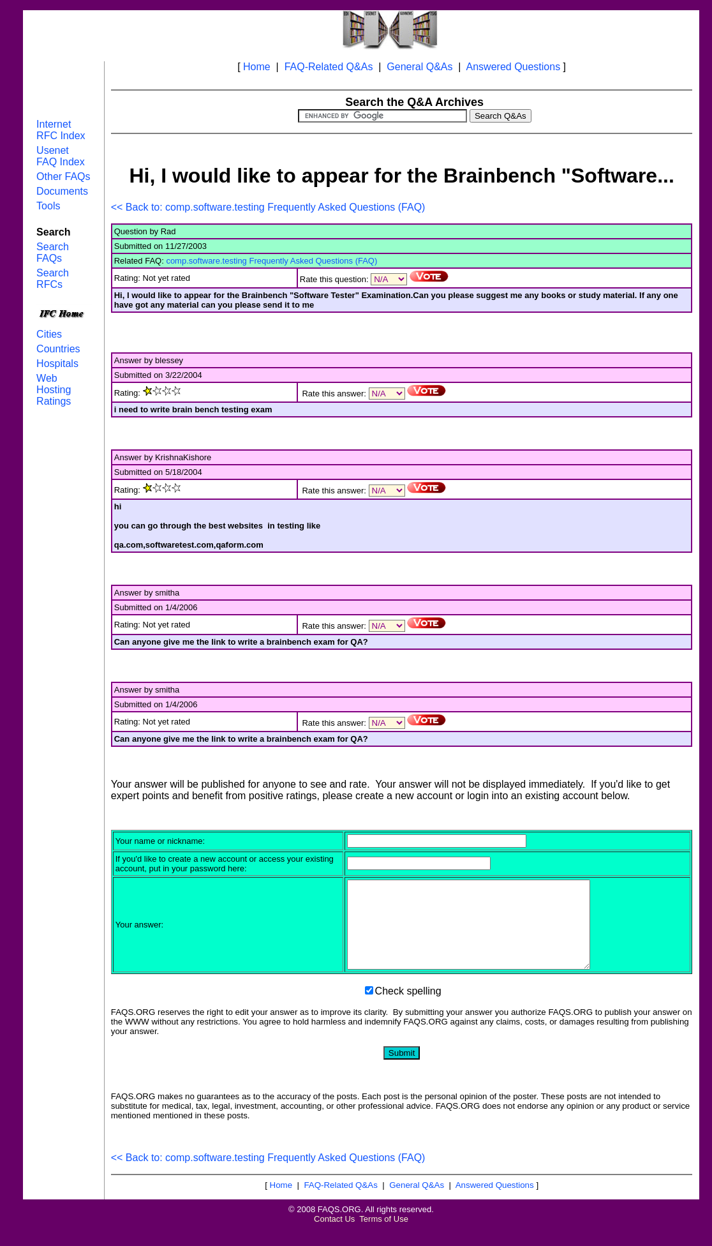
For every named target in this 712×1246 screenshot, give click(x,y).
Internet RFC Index (60, 130)
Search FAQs (52, 252)
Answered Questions (513, 66)
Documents (62, 191)
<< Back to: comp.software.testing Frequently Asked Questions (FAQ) (268, 207)
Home (257, 66)
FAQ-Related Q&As (329, 66)
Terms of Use (383, 1236)
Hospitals (57, 363)
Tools (48, 205)
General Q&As (419, 66)
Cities (49, 334)
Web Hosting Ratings (53, 390)
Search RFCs (52, 278)
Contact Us (334, 1236)
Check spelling (408, 1008)
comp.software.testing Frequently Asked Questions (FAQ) (271, 261)
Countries (58, 348)
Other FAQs (63, 176)
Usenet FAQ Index (60, 156)
